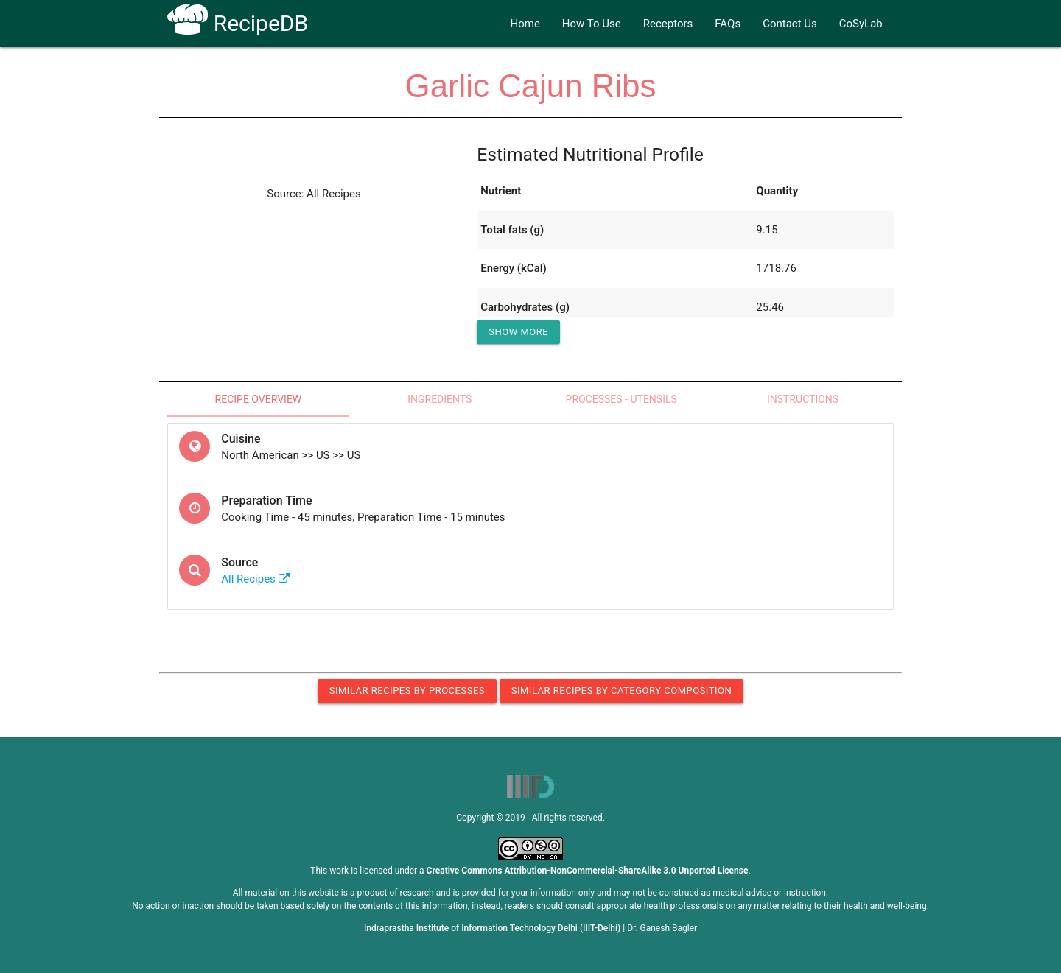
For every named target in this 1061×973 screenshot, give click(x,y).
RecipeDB (237, 23)
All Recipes (255, 579)
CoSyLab (861, 23)
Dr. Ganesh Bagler (662, 928)
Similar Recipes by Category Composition (621, 690)
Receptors (668, 23)
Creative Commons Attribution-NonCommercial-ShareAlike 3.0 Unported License (588, 870)
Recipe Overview (258, 399)
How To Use (591, 23)
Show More (518, 331)
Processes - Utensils (621, 399)
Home (524, 23)
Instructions (802, 399)
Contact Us (790, 23)
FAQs (727, 23)
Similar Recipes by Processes (407, 690)
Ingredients (439, 399)
